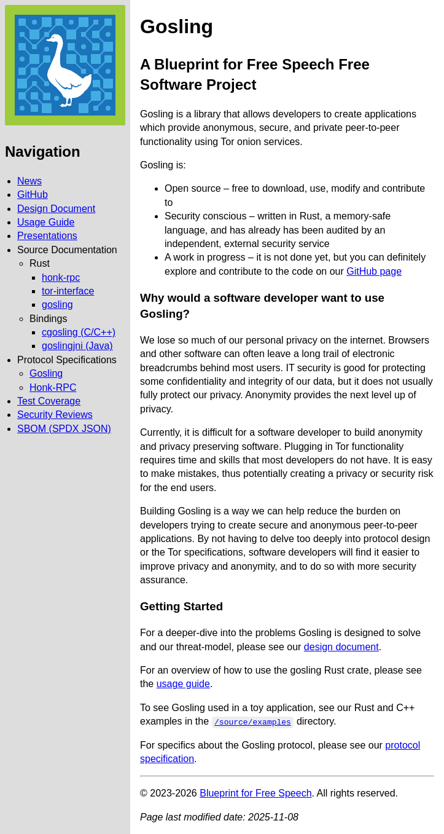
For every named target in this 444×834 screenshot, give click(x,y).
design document (341, 647)
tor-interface (68, 291)
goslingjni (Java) (77, 345)
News (29, 181)
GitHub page (374, 271)
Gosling (46, 373)
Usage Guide (45, 222)
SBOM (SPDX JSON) (64, 428)
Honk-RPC (52, 387)
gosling (57, 304)
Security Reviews (55, 414)
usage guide (183, 684)
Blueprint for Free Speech (255, 793)
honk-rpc (61, 277)
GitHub (32, 194)
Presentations (47, 235)
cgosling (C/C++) (78, 332)
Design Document (56, 208)
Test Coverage (48, 401)
